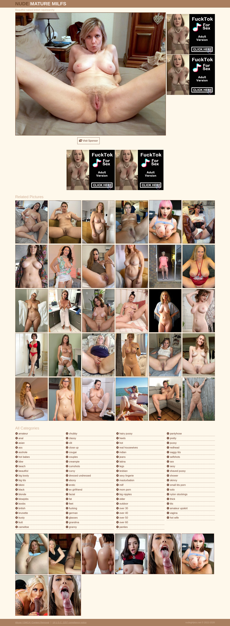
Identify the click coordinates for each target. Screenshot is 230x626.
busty (20, 517)
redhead (173, 447)
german (72, 513)
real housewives (127, 447)
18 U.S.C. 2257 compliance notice (70, 622)
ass (19, 447)
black (20, 489)
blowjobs (22, 499)
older (120, 499)
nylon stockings (177, 494)
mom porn (123, 489)
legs (120, 466)
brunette (21, 513)
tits (170, 503)
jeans (121, 457)
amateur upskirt (177, 508)
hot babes (22, 457)
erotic (70, 485)
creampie (73, 461)
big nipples (124, 494)
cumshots (73, 466)
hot (119, 443)
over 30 (122, 508)
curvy (70, 471)
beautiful (21, 471)
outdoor (122, 503)
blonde (20, 494)
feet (69, 503)
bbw (19, 461)
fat (69, 499)
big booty (22, 475)
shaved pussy (176, 471)
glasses (72, 517)
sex (170, 461)
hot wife (173, 517)
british (20, 508)
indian (121, 452)
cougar (71, 452)
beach (20, 466)
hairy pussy (124, 433)
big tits (20, 480)
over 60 (122, 522)
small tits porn (176, 485)
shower (172, 475)
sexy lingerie (125, 475)
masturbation (125, 480)
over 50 (122, 517)
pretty (171, 438)
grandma (72, 522)
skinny (172, 480)
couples (72, 457)
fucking (71, 508)
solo (171, 489)
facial (70, 494)
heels (121, 438)
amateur (21, 433)
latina (121, 461)
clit (69, 443)
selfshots (173, 457)
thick (171, 499)
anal (19, 438)
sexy (171, 466)
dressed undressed (78, 475)
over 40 (122, 513)
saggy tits (174, 452)
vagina (172, 513)
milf (119, 485)
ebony (71, 480)
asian (20, 443)
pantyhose (174, 433)
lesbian (122, 471)
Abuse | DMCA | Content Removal (32, 622)
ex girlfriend (74, 489)
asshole (21, 452)
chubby (71, 433)
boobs (20, 503)
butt (19, 522)
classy (71, 438)
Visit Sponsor (88, 140)
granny (71, 527)
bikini (19, 485)
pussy (172, 443)
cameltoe (22, 527)
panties (122, 527)
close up (72, 447)
